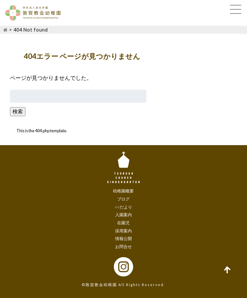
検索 (18, 111)
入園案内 (123, 214)
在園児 (123, 222)
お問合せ (123, 246)
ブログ (123, 198)
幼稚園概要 (123, 190)
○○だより (124, 207)
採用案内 (123, 230)
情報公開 (123, 238)
